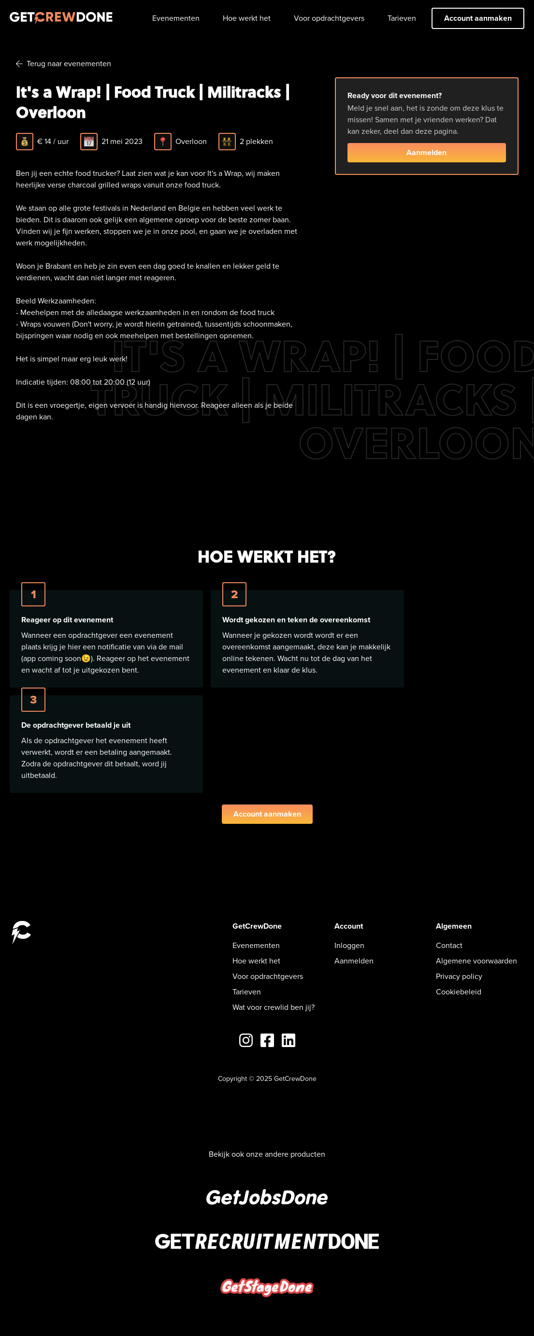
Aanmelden (426, 152)
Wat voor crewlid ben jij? (273, 1007)
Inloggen (349, 945)
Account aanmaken (478, 18)
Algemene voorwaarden (476, 960)
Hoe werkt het (247, 18)
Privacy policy (459, 976)
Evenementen (176, 18)
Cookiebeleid (458, 991)
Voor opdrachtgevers (329, 18)
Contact (449, 945)
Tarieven (402, 18)
